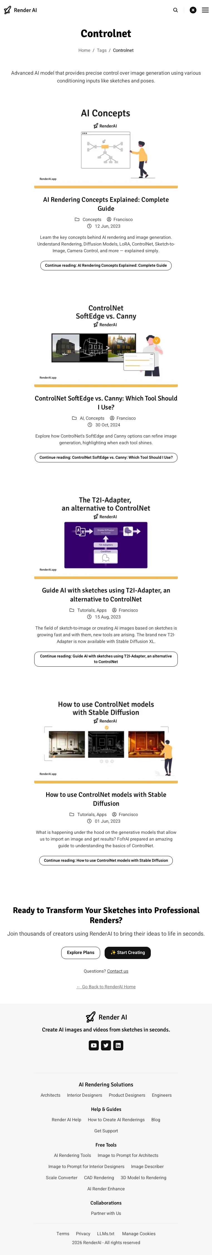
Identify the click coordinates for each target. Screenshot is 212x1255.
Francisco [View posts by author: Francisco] (120, 219)
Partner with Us (106, 1213)
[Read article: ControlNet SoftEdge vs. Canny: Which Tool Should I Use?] (106, 342)
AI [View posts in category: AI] (82, 418)
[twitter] (106, 1045)
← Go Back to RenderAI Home (106, 987)
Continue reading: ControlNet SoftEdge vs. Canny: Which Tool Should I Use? (106, 457)
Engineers (162, 1095)
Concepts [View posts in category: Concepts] (92, 219)
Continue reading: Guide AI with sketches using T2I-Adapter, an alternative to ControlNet (106, 659)
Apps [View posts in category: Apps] (102, 610)
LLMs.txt (105, 1233)
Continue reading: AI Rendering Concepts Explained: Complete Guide (106, 265)
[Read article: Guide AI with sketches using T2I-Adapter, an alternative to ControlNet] (106, 534)
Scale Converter (61, 1177)
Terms (62, 1233)
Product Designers (127, 1095)
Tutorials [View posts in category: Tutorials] (86, 610)
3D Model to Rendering (143, 1177)
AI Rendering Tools (72, 1155)
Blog (155, 1119)
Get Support (106, 1131)
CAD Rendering (99, 1177)
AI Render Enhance (106, 1189)
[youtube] (94, 1045)
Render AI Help (66, 1119)
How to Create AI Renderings (116, 1119)
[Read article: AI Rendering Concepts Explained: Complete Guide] (106, 143)
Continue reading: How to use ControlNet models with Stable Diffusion (106, 860)
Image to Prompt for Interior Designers (86, 1166)
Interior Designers (84, 1095)
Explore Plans (80, 952)
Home (84, 50)
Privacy (83, 1233)
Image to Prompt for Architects (128, 1155)
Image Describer (147, 1166)
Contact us (117, 971)
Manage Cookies (139, 1233)
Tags (102, 50)
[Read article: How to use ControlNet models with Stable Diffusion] (106, 738)
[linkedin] (118, 1045)
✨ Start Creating (127, 952)
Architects (50, 1095)
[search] (178, 10)
